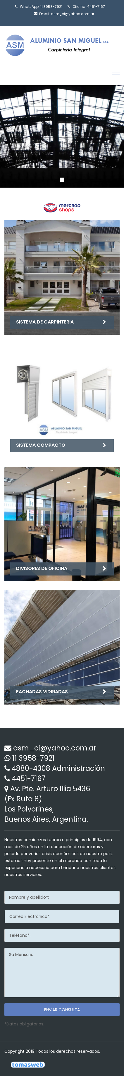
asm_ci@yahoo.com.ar (72, 13)
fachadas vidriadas (42, 691)
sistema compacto (40, 445)
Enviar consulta (62, 1010)
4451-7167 (96, 6)
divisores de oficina (41, 568)
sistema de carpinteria (45, 322)
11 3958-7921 (51, 6)
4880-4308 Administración (58, 768)
